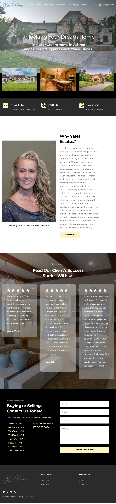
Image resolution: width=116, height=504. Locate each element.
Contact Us (83, 485)
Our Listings (46, 481)
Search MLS (46, 485)
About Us (83, 481)
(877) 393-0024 (55, 109)
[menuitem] (30, 4)
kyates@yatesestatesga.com (23, 109)
